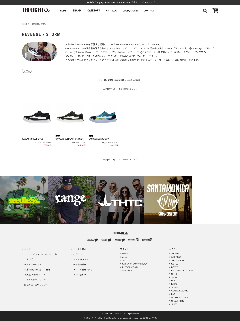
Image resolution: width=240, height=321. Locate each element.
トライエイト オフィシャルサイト (40, 253)
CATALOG (112, 10)
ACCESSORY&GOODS (180, 297)
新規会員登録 (79, 262)
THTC (124, 260)
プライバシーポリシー (35, 275)
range (124, 257)
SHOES (27, 70)
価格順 (129, 80)
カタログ (28, 257)
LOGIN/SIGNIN (133, 10)
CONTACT (153, 10)
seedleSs (125, 253)
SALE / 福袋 (127, 270)
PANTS (174, 284)
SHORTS (174, 287)
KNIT (173, 280)
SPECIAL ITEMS (177, 301)
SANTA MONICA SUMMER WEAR (135, 264)
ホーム (27, 249)
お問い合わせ (79, 271)
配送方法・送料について (36, 280)
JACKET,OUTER (177, 260)
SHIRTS (174, 274)
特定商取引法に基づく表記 (37, 266)
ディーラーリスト (32, 262)
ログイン (77, 253)
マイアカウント (80, 257)
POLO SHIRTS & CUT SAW (182, 270)
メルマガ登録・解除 (83, 266)
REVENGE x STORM (130, 267)
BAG (173, 294)
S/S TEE (174, 264)
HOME (63, 10)
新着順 (137, 80)
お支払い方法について (35, 271)
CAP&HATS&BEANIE (179, 290)
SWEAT (174, 277)
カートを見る (79, 249)
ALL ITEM (175, 253)
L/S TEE (174, 267)
